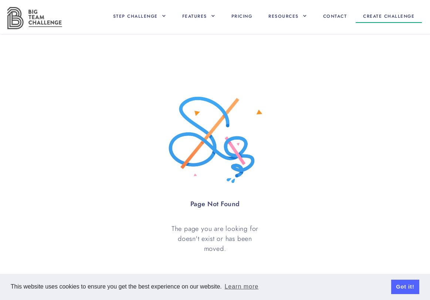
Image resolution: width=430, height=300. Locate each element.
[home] (34, 18)
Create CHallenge (388, 16)
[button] (139, 16)
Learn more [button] (241, 286)
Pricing (242, 16)
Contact (335, 16)
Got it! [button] (405, 287)
